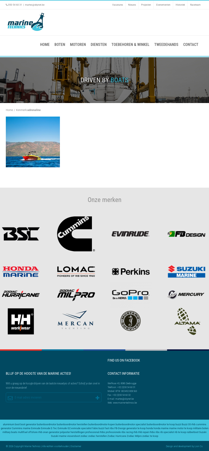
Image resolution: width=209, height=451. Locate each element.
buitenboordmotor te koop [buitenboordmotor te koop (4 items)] (161, 424)
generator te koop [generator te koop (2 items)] (136, 428)
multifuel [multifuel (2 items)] (23, 432)
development (184, 446)
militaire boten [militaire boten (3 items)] (200, 428)
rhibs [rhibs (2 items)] (152, 432)
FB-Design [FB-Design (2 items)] (120, 428)
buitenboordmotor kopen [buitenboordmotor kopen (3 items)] (101, 424)
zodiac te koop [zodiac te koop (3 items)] (150, 436)
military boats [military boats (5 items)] (10, 432)
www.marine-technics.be (125, 402)
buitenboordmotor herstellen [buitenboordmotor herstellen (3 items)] (72, 424)
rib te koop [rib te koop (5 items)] (180, 432)
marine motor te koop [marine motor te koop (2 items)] (180, 428)
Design (169, 446)
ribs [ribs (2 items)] (157, 432)
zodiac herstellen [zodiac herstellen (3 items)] (97, 436)
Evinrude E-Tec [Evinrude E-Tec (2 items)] (49, 428)
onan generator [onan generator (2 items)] (51, 432)
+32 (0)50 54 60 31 (126, 387)
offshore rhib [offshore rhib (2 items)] (35, 432)
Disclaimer (76, 446)
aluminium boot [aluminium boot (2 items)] (11, 424)
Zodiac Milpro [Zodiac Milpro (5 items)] (134, 436)
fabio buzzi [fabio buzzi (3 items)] (98, 428)
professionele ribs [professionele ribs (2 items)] (115, 432)
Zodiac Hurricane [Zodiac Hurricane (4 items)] (116, 436)
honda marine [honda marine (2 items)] (161, 428)
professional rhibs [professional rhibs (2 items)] (95, 432)
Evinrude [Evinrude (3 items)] (35, 428)
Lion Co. (199, 446)
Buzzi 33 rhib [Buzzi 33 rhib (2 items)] (188, 424)
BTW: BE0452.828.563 (126, 391)
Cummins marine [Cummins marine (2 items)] (21, 428)
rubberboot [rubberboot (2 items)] (193, 432)
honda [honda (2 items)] (149, 428)
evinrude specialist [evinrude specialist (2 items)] (81, 428)
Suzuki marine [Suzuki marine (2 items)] (58, 436)
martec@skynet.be (34, 4)
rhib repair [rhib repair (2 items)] (143, 432)
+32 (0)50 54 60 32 (121, 394)
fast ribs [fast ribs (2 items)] (109, 428)
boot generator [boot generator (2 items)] (28, 424)
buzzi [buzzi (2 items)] (178, 424)
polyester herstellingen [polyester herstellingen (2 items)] (72, 432)
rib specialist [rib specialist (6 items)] (167, 432)
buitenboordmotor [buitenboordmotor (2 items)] (46, 424)
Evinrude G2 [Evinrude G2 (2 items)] (64, 428)
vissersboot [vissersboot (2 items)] (73, 436)
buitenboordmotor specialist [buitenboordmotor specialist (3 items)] (131, 424)
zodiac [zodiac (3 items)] (84, 436)
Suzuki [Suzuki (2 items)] (202, 432)
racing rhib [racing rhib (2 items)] (131, 432)
